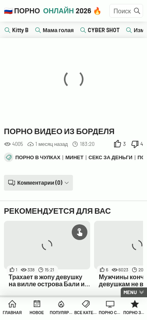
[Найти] (137, 11)
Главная (12, 312)
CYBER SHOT (104, 30)
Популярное (61, 312)
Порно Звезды (135, 312)
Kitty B (20, 30)
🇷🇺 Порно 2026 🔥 (53, 10)
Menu (130, 292)
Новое (37, 312)
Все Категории (86, 312)
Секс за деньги (110, 157)
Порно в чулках (37, 157)
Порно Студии (110, 312)
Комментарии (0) (39, 182)
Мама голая (58, 30)
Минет (74, 157)
